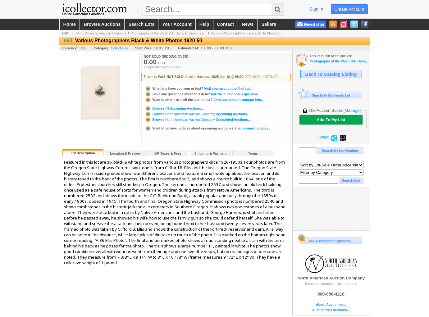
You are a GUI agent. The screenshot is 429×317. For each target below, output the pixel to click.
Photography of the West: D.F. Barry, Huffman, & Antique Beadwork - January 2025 (338, 61)
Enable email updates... (208, 128)
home (69, 24)
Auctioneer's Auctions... (331, 310)
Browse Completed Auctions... (198, 119)
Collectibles (119, 48)
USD (83, 48)
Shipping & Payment (210, 153)
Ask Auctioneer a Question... (327, 240)
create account (349, 9)
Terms (253, 153)
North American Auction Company (101, 33)
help (204, 24)
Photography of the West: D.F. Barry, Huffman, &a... (168, 33)
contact (225, 24)
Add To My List (331, 119)
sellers (268, 24)
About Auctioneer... (331, 304)
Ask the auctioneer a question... (203, 94)
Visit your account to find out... (199, 88)
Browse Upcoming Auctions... (174, 108)
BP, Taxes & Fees (167, 153)
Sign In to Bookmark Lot (325, 95)
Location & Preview (125, 153)
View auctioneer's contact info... (204, 100)
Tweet (323, 137)
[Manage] (352, 110)
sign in (316, 9)
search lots (141, 24)
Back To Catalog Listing (331, 74)
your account (176, 24)
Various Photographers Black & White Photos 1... (247, 33)
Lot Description (83, 153)
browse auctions (102, 24)
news (247, 24)
